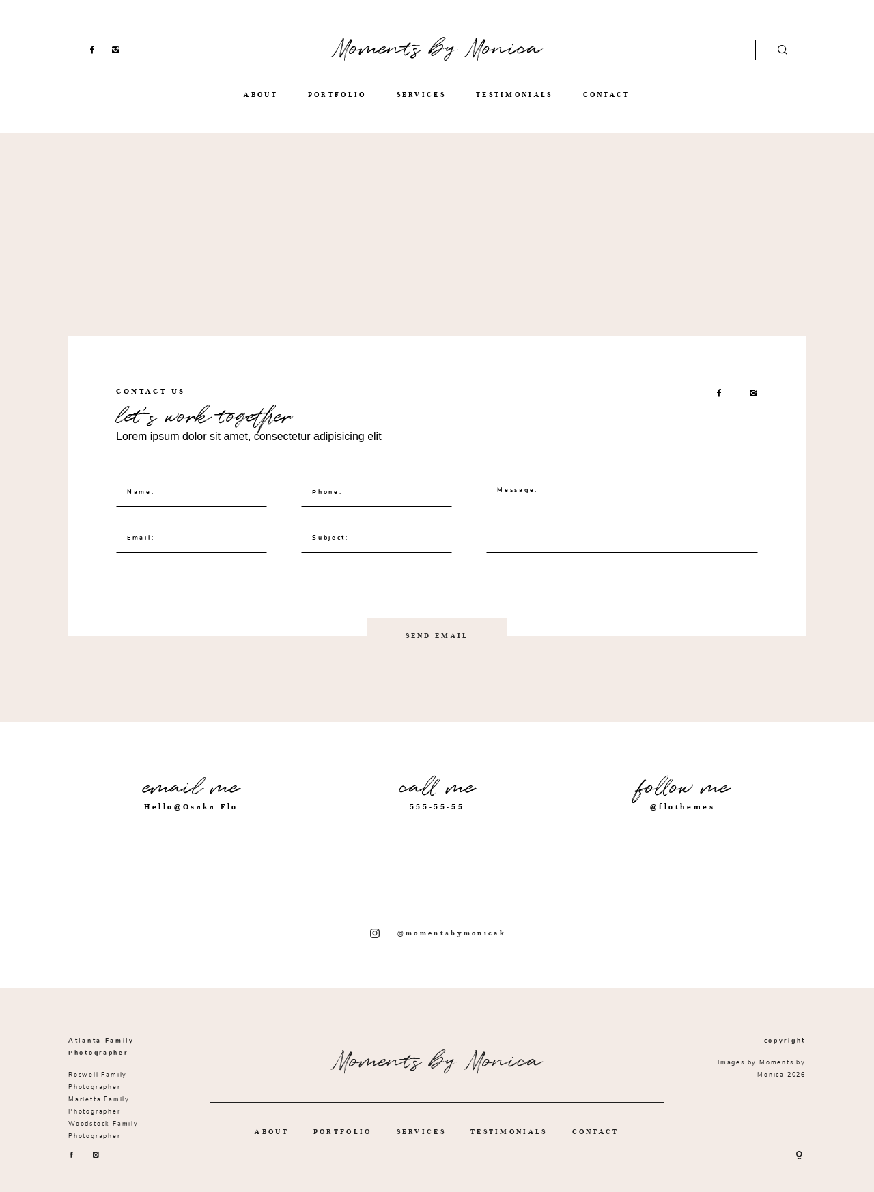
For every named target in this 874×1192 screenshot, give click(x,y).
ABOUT (261, 94)
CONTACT (606, 94)
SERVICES (421, 94)
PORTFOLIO (337, 94)
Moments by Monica (437, 49)
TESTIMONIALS (514, 94)
